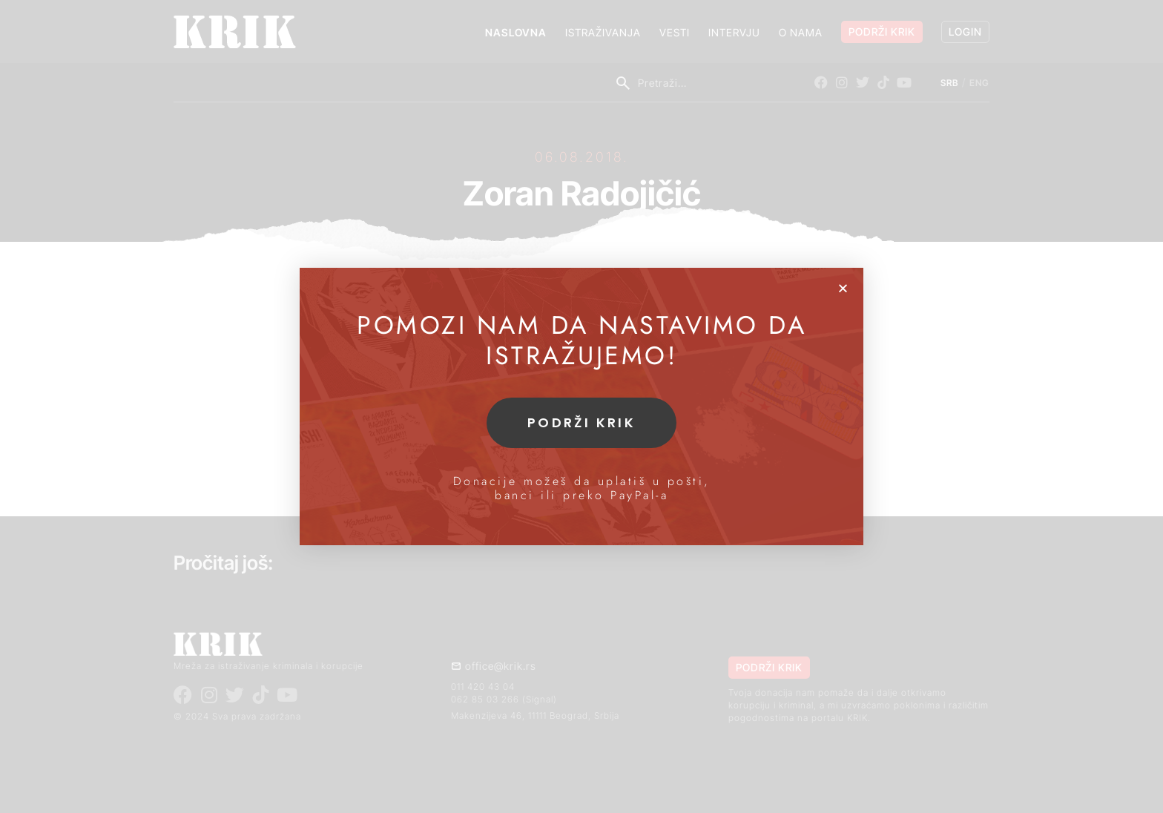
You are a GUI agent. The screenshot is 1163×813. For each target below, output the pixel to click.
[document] (581, 406)
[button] (843, 288)
